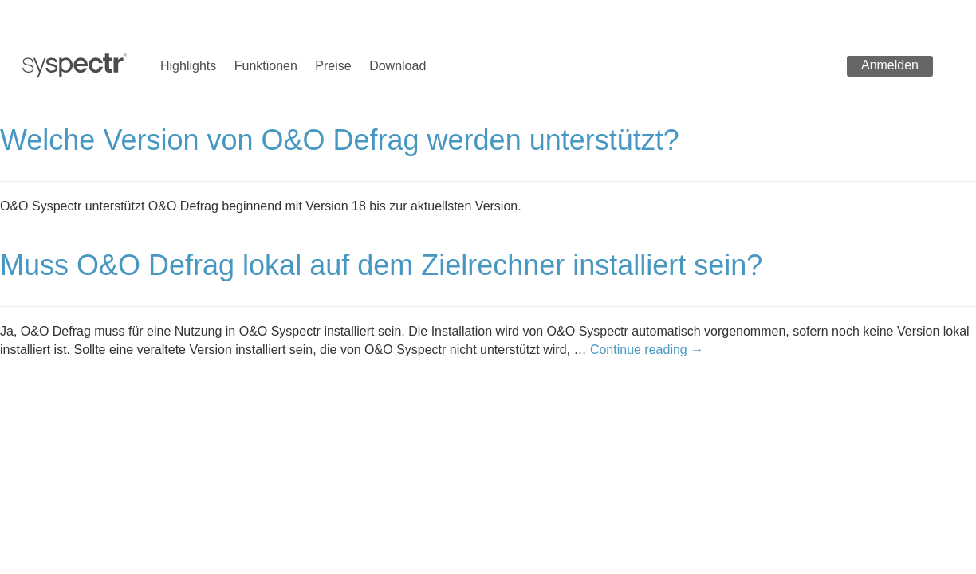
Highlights (188, 66)
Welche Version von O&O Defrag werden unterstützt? (339, 140)
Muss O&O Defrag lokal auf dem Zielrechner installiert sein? (381, 265)
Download (397, 66)
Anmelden (890, 65)
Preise (333, 66)
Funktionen (265, 66)
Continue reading (646, 349)
